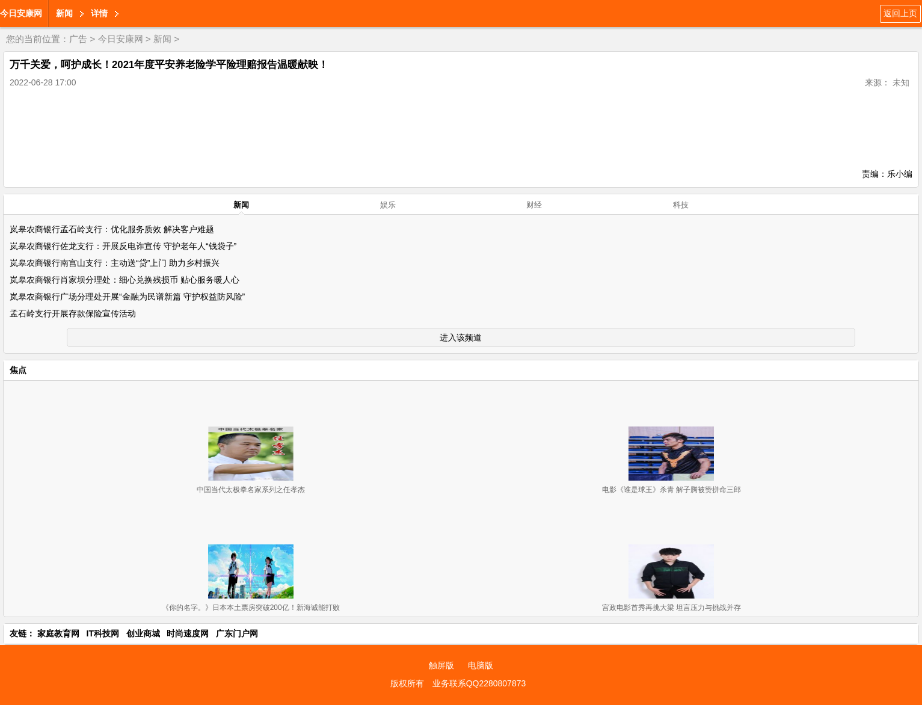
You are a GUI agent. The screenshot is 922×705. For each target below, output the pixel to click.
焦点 (18, 370)
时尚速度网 (188, 633)
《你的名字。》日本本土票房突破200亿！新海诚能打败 (251, 607)
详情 (99, 13)
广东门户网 (237, 633)
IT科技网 (103, 633)
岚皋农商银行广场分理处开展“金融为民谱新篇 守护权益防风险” (127, 296)
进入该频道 (461, 337)
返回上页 (900, 13)
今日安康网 (21, 13)
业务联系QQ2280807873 (479, 683)
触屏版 (441, 665)
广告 (78, 39)
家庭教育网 (58, 633)
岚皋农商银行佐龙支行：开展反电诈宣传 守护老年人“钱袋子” (123, 246)
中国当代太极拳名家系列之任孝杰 (251, 489)
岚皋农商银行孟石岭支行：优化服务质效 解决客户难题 (112, 229)
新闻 (64, 13)
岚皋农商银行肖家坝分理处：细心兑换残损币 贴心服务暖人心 (124, 280)
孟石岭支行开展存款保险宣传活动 (73, 313)
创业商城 (143, 633)
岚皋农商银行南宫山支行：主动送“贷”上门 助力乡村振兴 (115, 263)
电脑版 (480, 665)
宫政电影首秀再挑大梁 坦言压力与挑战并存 (671, 607)
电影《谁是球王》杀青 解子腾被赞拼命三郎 (671, 489)
